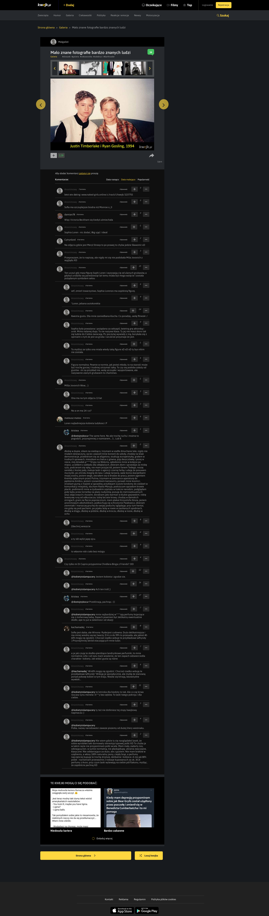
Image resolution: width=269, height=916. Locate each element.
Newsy (137, 15)
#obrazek (66, 56)
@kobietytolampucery (83, 576)
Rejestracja (223, 5)
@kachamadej (79, 671)
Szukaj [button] (224, 15)
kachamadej (77, 627)
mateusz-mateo (72, 417)
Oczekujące (149, 5)
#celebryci (97, 56)
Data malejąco (128, 179)
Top (184, 5)
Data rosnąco (112, 179)
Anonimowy (70, 189)
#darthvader (109, 56)
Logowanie (205, 5)
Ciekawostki (85, 15)
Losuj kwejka (150, 855)
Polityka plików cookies (163, 899)
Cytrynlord (70, 239)
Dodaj (71, 5)
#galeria (75, 56)
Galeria (70, 15)
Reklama (123, 899)
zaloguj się (84, 173)
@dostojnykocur (80, 435)
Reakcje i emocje (120, 15)
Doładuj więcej (102, 838)
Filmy (169, 5)
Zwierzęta (43, 15)
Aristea (75, 430)
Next (149, 68)
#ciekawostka (86, 56)
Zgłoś (160, 161)
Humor (57, 15)
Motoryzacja (153, 15)
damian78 (69, 214)
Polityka (101, 15)
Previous (54, 68)
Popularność (143, 179)
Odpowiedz (123, 189)
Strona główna (46, 27)
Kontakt (109, 899)
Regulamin (140, 899)
